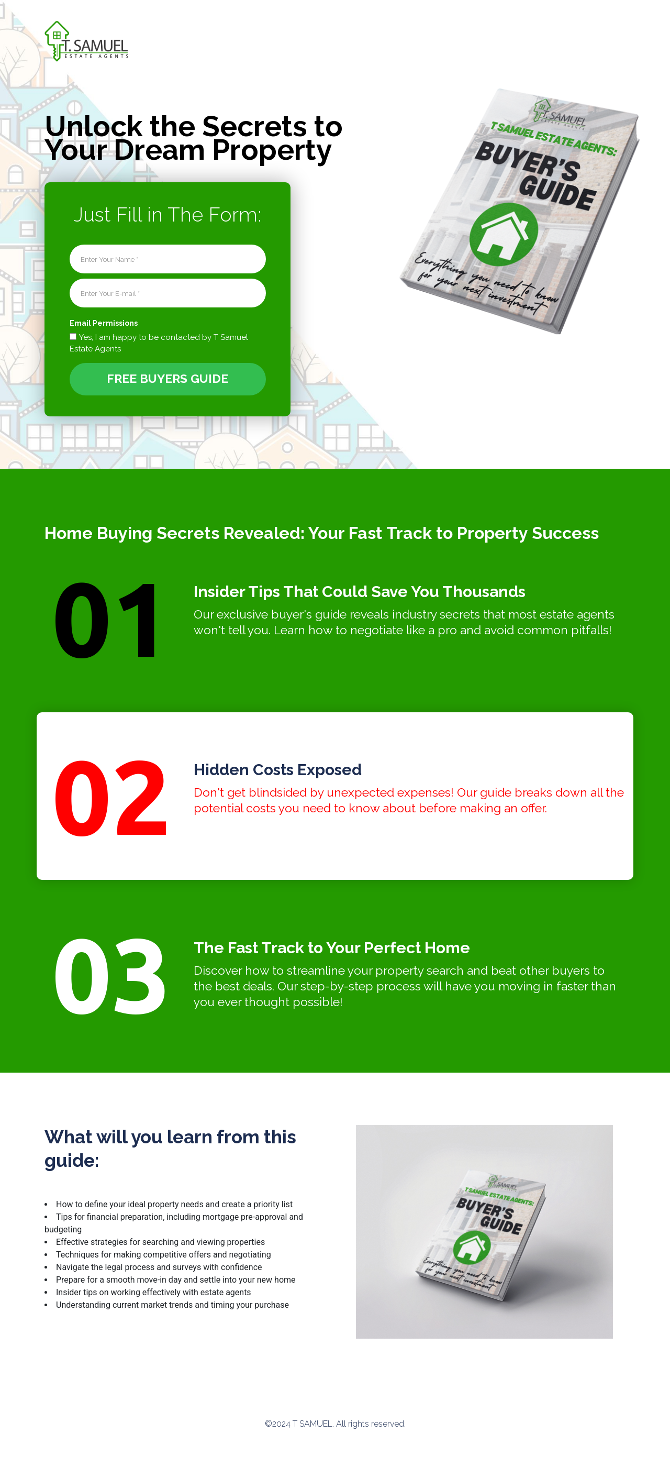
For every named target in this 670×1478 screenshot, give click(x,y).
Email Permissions (104, 323)
